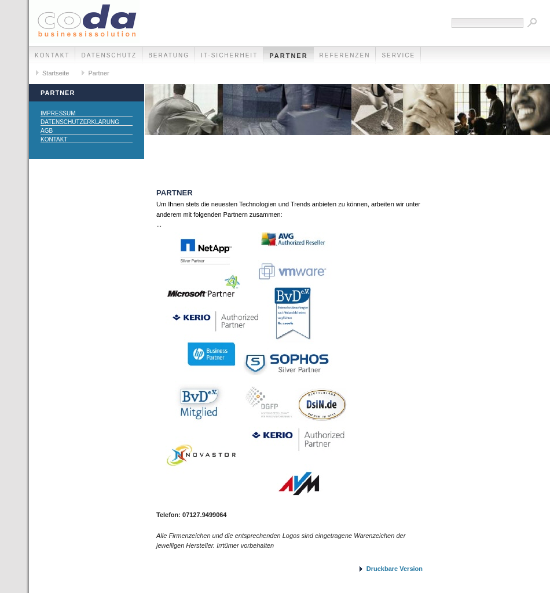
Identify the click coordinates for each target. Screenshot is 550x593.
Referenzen (345, 55)
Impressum (58, 113)
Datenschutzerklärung (80, 122)
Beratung (168, 55)
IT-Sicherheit (229, 55)
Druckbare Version (394, 568)
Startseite (55, 73)
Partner (288, 55)
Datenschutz (109, 55)
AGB (47, 131)
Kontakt (52, 55)
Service (398, 55)
